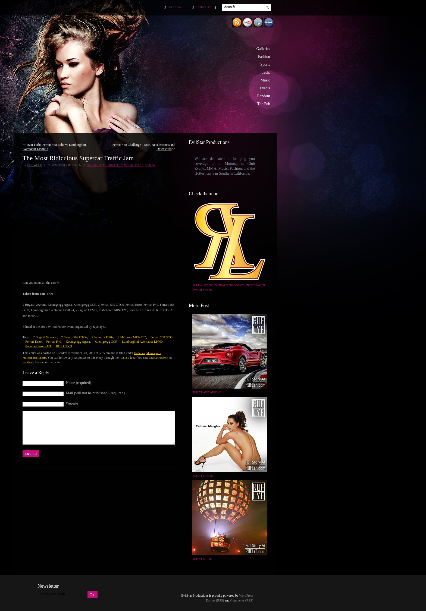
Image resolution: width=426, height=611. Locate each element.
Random (263, 96)
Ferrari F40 (53, 342)
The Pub (263, 104)
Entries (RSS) (215, 600)
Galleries (263, 49)
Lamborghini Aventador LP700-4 (143, 342)
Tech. (266, 72)
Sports (265, 64)
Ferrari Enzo (33, 342)
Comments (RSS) (241, 600)
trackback (28, 362)
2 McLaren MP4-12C (132, 337)
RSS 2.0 (124, 357)
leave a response (158, 357)
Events (265, 88)
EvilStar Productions (179, 70)
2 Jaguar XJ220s (102, 337)
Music (265, 80)
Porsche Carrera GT (38, 346)
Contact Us (203, 7)
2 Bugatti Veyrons (45, 337)
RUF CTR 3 (64, 346)
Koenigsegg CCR (106, 342)
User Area (174, 7)
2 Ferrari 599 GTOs (74, 337)
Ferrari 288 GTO (162, 337)
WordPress (246, 595)
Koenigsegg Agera (78, 342)
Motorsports (113, 164)
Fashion (264, 57)
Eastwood (34, 164)
